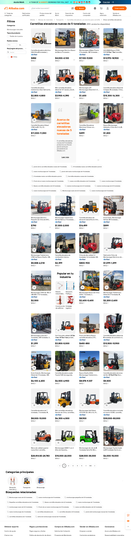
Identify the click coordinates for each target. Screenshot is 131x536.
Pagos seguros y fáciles (37, 531)
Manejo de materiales (45, 20)
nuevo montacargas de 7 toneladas (43, 171)
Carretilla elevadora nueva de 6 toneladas (80, 176)
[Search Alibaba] (50, 8)
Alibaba (32, 20)
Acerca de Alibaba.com (112, 531)
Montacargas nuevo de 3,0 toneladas (72, 191)
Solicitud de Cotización (62, 531)
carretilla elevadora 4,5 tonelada (68, 512)
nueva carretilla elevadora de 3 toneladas (81, 181)
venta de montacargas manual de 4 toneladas (50, 517)
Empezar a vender (86, 531)
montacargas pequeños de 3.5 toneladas (78, 497)
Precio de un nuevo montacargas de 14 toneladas (52, 507)
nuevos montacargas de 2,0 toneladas (77, 186)
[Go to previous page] (60, 466)
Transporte (60, 20)
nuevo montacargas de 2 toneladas (19, 512)
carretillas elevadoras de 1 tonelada (19, 517)
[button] (72, 8)
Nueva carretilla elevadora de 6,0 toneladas (57, 502)
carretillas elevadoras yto (44, 512)
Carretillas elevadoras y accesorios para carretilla (83, 20)
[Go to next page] (95, 466)
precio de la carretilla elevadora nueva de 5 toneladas (49, 167)
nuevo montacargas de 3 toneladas (101, 191)
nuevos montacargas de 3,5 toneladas (107, 186)
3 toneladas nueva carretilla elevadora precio (47, 176)
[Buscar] (80, 8)
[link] (128, 515)
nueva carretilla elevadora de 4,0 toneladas (87, 507)
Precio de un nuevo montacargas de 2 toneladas (48, 181)
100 (90, 466)
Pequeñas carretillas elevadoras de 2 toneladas (22, 502)
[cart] (101, 9)
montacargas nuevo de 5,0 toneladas (19, 507)
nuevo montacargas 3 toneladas (111, 181)
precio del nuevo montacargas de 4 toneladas (74, 171)
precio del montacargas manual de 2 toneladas (99, 512)
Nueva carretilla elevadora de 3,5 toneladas (46, 186)
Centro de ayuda (10, 531)
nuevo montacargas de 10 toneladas (44, 191)
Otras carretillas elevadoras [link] (112, 20)
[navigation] (17, 243)
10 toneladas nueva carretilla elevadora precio (86, 167)
